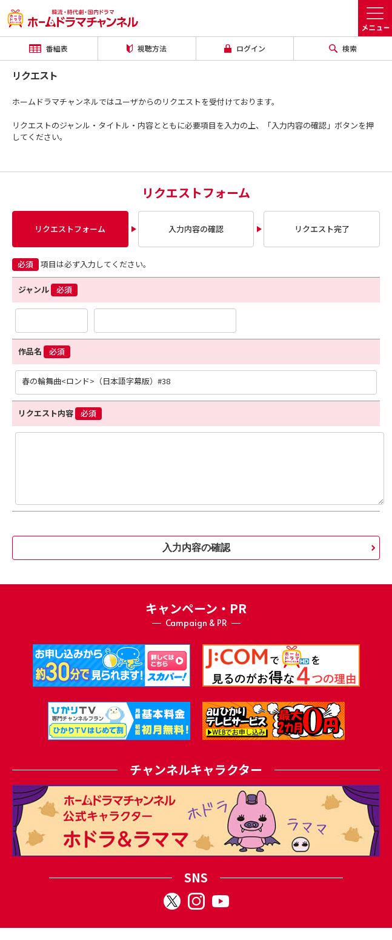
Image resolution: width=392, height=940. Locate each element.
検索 (343, 48)
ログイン (244, 48)
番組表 (48, 48)
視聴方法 (147, 48)
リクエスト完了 (322, 229)
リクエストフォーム (70, 229)
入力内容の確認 (196, 229)
